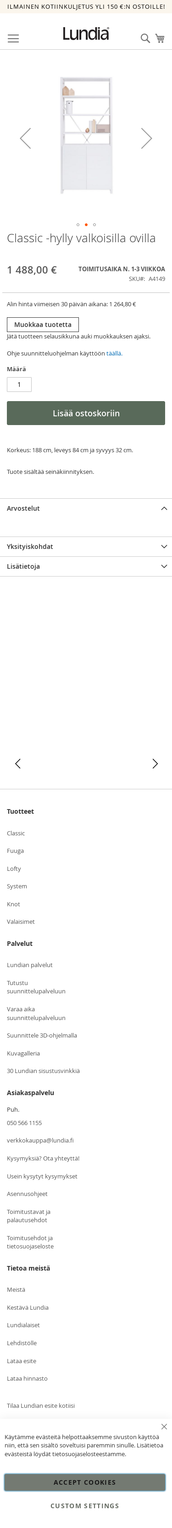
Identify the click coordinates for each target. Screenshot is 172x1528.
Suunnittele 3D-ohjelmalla (42, 1035)
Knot (13, 904)
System (17, 886)
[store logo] (86, 33)
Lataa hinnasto (27, 1378)
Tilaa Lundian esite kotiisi (41, 1405)
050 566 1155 (24, 1123)
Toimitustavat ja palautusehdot (28, 1216)
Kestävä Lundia (28, 1307)
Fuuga (15, 850)
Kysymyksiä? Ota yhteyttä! (43, 1158)
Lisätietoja (23, 566)
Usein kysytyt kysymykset (42, 1176)
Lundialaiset (23, 1325)
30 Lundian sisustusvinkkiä (43, 1071)
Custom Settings (84, 1505)
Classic (16, 833)
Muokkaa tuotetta (43, 324)
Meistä (16, 1289)
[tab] (86, 508)
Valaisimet (21, 921)
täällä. (114, 353)
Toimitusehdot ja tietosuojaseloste (30, 1242)
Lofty (14, 868)
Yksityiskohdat (30, 546)
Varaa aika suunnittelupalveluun (36, 1013)
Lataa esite (21, 1361)
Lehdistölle (22, 1343)
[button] (25, 138)
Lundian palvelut (30, 965)
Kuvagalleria (23, 1053)
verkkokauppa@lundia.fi (40, 1140)
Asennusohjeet (27, 1194)
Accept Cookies (85, 1482)
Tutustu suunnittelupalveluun (36, 987)
